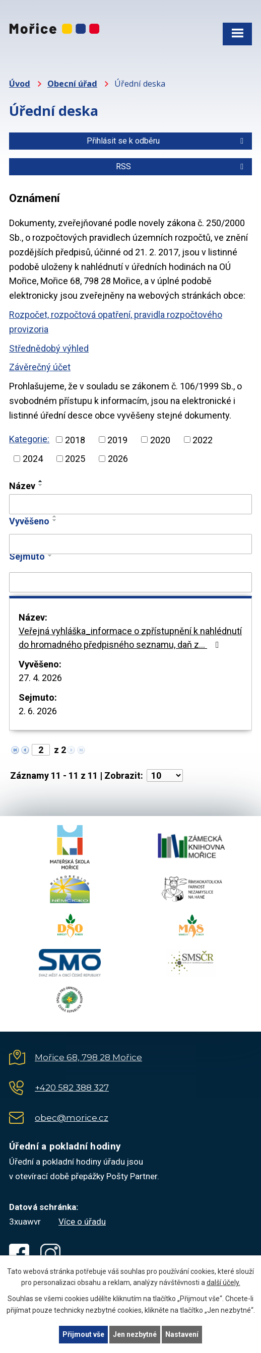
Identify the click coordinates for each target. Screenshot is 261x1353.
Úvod (19, 83)
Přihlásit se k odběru (167, 141)
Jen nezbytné (135, 1334)
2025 (75, 458)
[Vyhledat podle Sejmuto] (130, 582)
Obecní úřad (72, 83)
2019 (117, 439)
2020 (160, 439)
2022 (202, 439)
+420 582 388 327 (72, 1088)
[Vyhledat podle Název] (130, 504)
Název (22, 486)
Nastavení (182, 1334)
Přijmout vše (83, 1334)
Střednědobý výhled (49, 348)
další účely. (223, 1283)
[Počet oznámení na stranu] (165, 775)
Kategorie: (29, 439)
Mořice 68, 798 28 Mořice (88, 1057)
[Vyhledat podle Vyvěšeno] (130, 544)
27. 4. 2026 (40, 677)
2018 (75, 439)
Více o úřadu (82, 1221)
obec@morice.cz (71, 1118)
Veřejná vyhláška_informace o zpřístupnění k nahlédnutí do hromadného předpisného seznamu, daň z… (130, 638)
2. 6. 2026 (38, 711)
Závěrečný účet (40, 367)
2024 (33, 458)
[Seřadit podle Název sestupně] (40, 485)
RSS (181, 166)
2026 (118, 458)
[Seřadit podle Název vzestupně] (40, 481)
